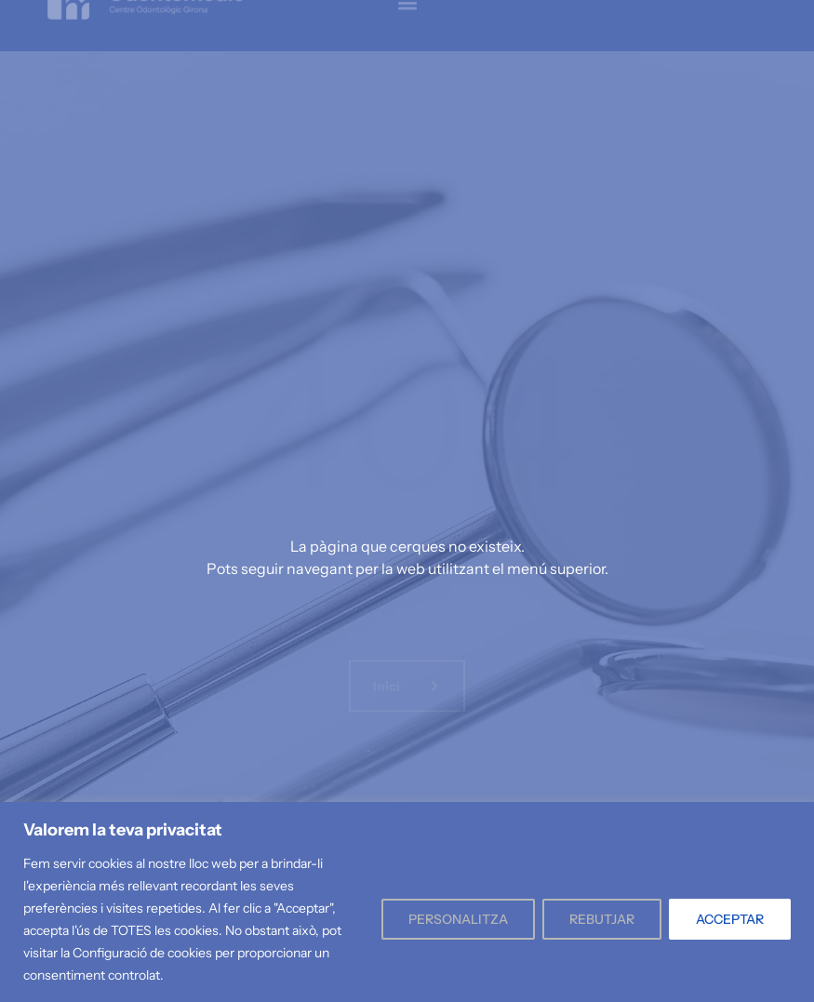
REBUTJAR (601, 919)
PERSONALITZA (458, 919)
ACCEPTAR (730, 919)
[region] (407, 902)
